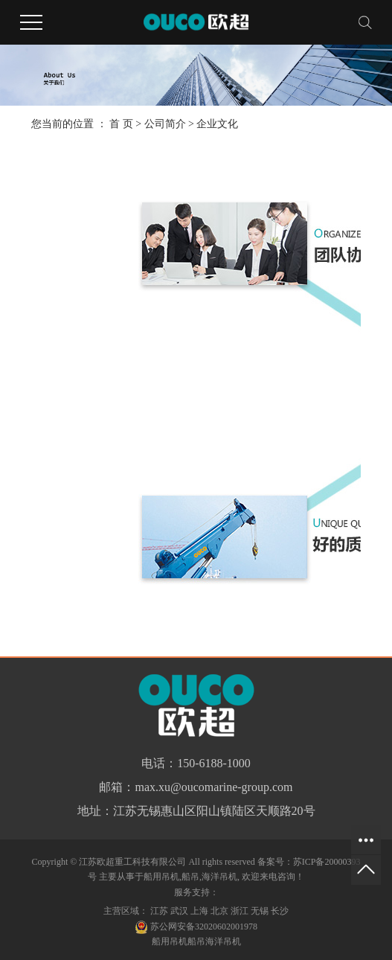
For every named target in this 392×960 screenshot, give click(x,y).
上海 (199, 911)
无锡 (260, 911)
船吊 (190, 876)
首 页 (121, 123)
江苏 (159, 911)
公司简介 (165, 123)
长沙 (280, 911)
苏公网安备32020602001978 (196, 926)
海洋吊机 (219, 876)
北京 (219, 911)
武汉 (179, 911)
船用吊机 (161, 876)
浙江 (239, 911)
